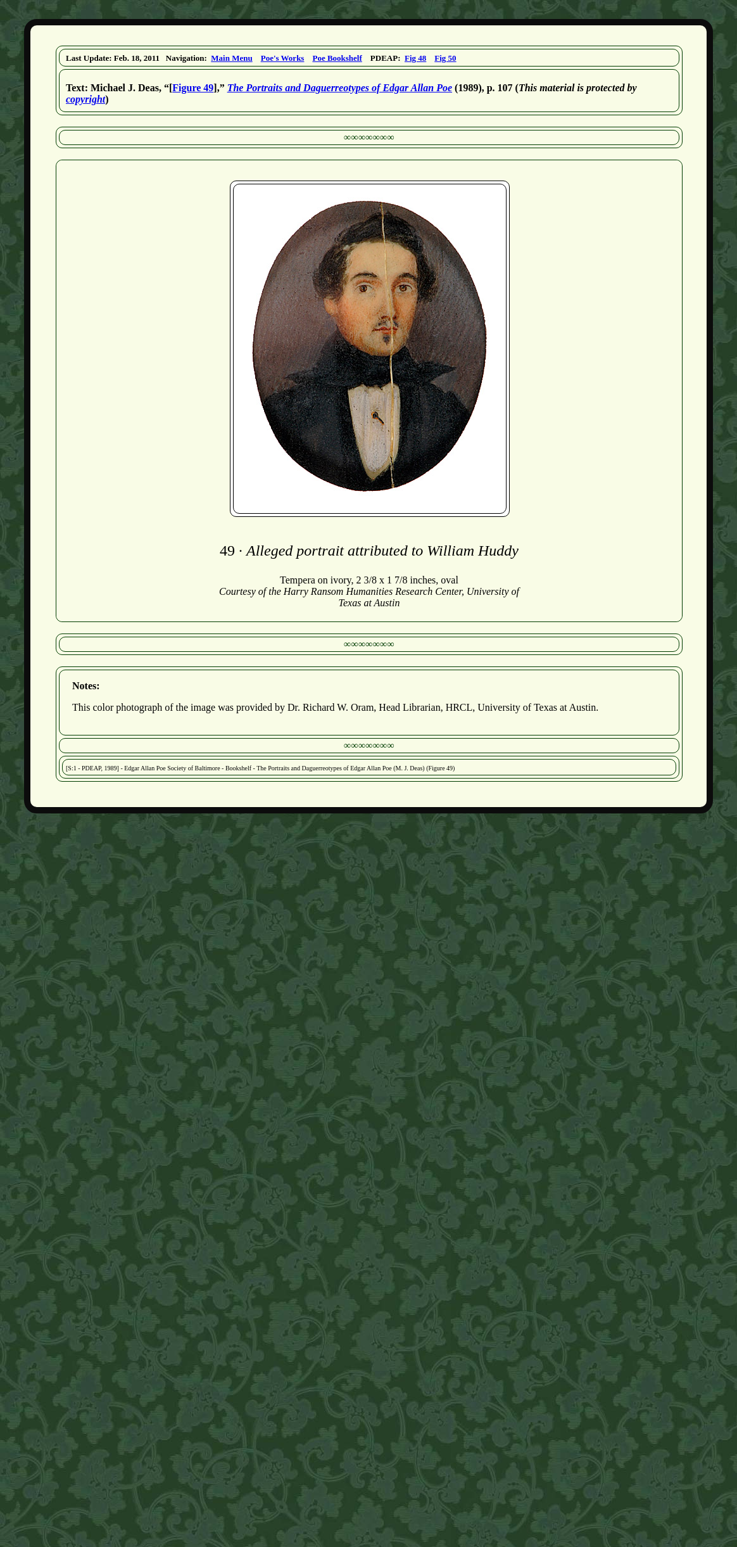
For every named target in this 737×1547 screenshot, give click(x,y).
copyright (85, 99)
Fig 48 (415, 58)
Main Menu (231, 58)
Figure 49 (192, 87)
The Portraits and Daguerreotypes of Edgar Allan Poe (339, 87)
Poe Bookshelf (337, 58)
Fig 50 (445, 58)
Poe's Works (283, 58)
